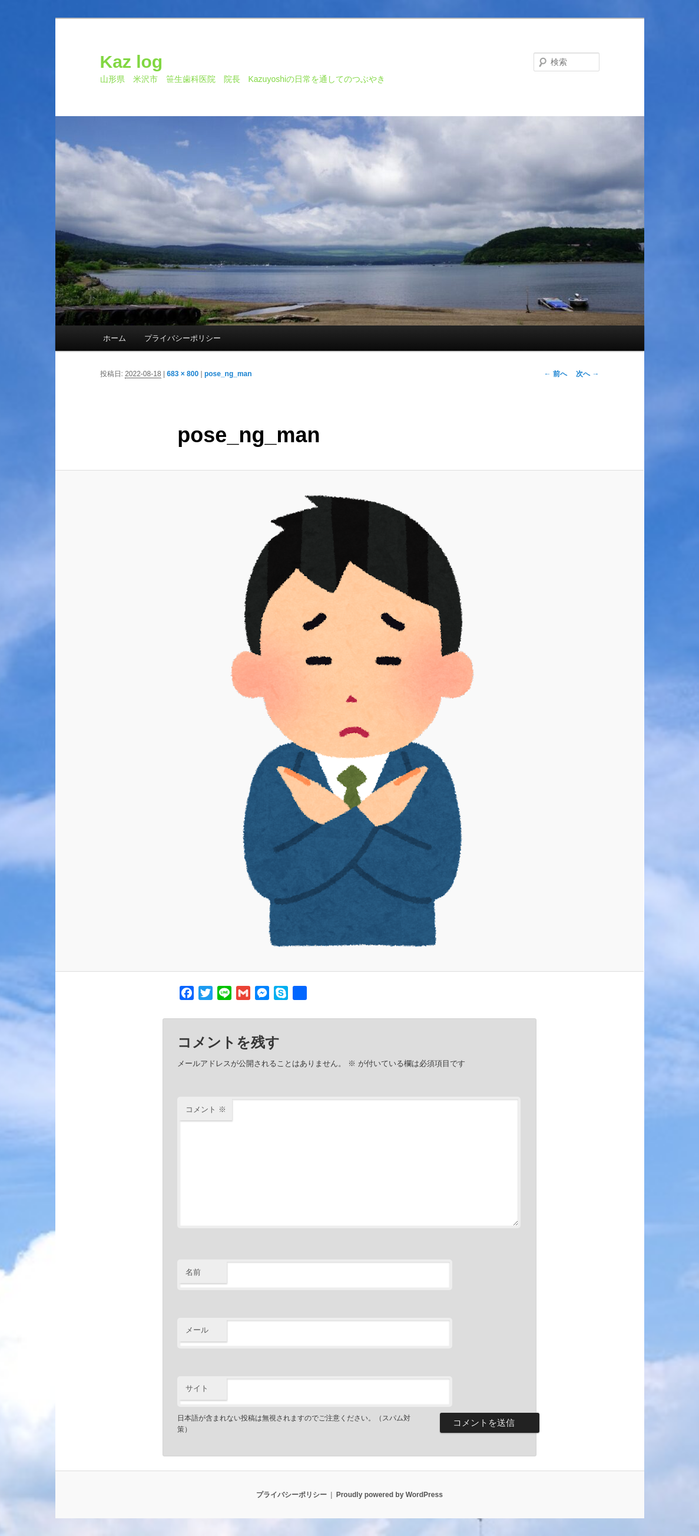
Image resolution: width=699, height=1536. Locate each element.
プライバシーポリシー (182, 338)
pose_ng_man (228, 374)
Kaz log (131, 61)
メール (196, 1330)
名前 (193, 1272)
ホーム (114, 338)
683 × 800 (182, 374)
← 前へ (555, 374)
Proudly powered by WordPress (389, 1495)
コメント (205, 1109)
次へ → (587, 374)
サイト (196, 1388)
